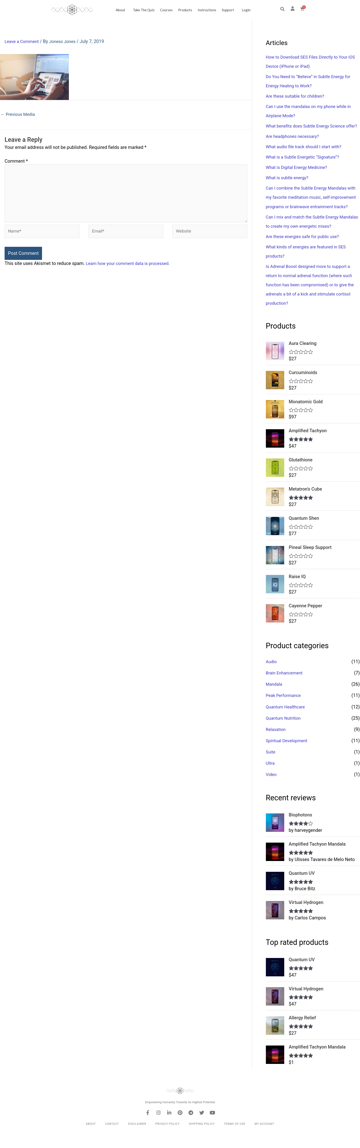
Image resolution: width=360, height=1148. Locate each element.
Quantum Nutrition (285, 735)
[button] (282, 9)
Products (185, 10)
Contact (112, 1140)
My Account (264, 1140)
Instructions (207, 10)
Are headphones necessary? (294, 145)
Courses (166, 10)
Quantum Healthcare (287, 724)
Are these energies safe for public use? (305, 254)
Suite (271, 769)
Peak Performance (285, 713)
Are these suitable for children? (297, 96)
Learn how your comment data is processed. (131, 269)
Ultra (271, 780)
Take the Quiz (144, 10)
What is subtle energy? (289, 187)
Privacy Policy (167, 1140)
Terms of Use (234, 1140)
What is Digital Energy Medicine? (299, 176)
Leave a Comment (23, 41)
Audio (272, 679)
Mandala (275, 701)
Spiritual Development (288, 758)
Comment (16, 162)
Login (246, 10)
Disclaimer (137, 1140)
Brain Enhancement (286, 690)
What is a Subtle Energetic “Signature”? (305, 166)
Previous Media (19, 114)
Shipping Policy (202, 1140)
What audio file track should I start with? (306, 156)
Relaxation (276, 746)
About (121, 10)
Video (272, 791)
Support (229, 10)
